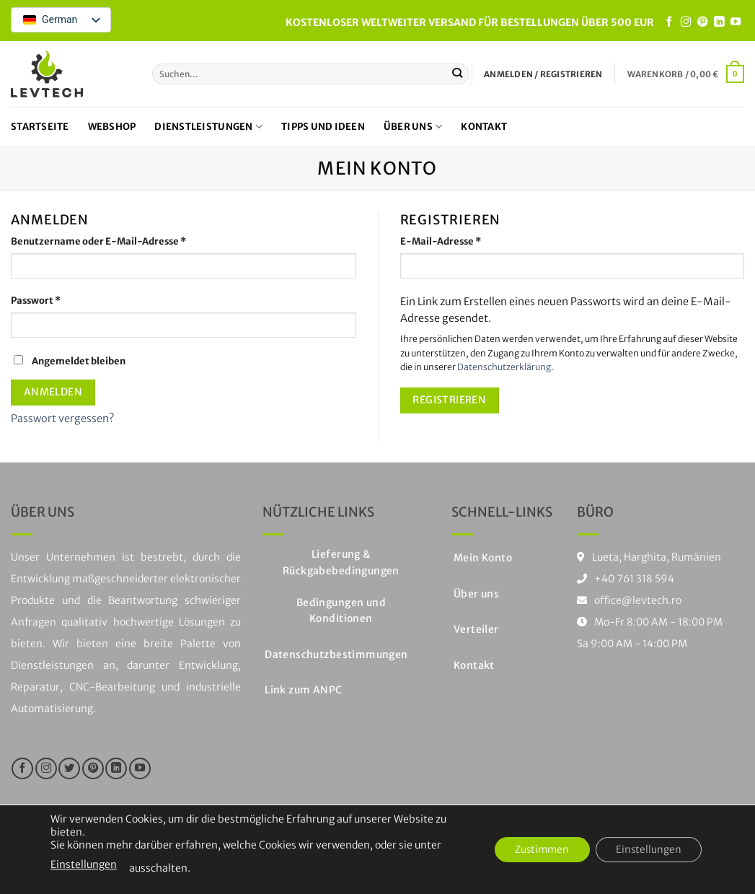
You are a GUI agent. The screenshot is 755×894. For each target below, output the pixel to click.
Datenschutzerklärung (504, 366)
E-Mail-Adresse (468, 241)
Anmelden (53, 391)
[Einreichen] (457, 73)
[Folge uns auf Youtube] (735, 22)
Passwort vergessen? (62, 418)
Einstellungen (83, 864)
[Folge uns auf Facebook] (669, 22)
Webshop (112, 126)
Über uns (413, 126)
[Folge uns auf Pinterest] (702, 22)
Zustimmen (536, 849)
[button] (686, 73)
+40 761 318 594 (634, 578)
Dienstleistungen (208, 126)
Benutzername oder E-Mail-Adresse (126, 241)
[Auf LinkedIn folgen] (719, 22)
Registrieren (449, 399)
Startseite (40, 126)
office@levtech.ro (629, 600)
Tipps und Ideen (323, 126)
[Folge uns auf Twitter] (69, 768)
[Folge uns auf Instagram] (686, 22)
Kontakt (484, 126)
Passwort (63, 300)
